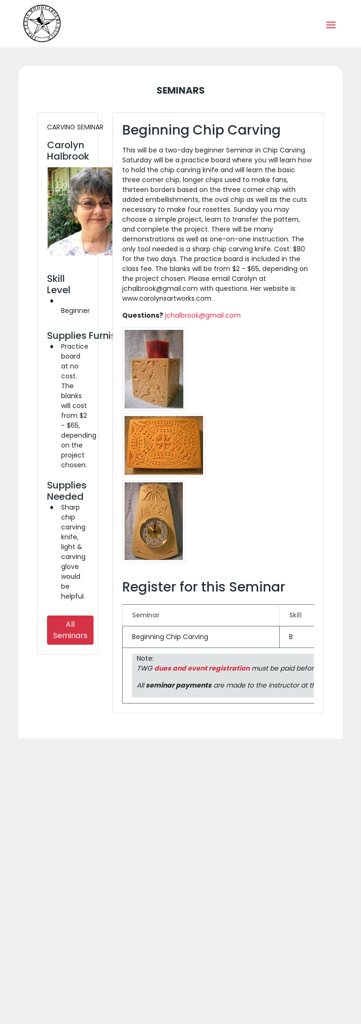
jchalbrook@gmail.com (203, 315)
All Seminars (70, 630)
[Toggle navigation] (331, 24)
